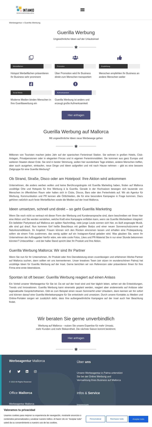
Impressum (83, 404)
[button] (82, 9)
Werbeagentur (15, 23)
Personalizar (92, 419)
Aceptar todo (138, 419)
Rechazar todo (115, 419)
